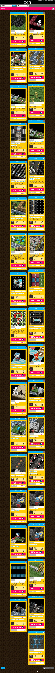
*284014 (23, 413)
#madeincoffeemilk (33, 652)
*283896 (41, 446)
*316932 (41, 115)
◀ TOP (3, 668)
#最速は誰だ (37, 253)
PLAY (18, 42)
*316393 (23, 268)
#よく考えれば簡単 (19, 218)
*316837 (41, 153)
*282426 (23, 630)
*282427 (41, 627)
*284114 (41, 375)
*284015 (41, 411)
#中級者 (17, 510)
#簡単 (39, 32)
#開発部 (21, 253)
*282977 (41, 519)
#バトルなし (22, 475)
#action (31, 32)
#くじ (36, 364)
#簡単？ (36, 400)
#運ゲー (39, 364)
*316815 (23, 156)
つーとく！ (23, 30)
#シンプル (21, 69)
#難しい (22, 32)
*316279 (41, 265)
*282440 (23, 594)
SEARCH (14, 5)
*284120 (23, 342)
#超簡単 (12, 253)
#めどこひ (13, 32)
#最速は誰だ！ (37, 141)
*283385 (23, 485)
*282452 (41, 591)
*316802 (41, 192)
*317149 (23, 44)
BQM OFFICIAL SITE (48, 668)
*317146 (41, 43)
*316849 (23, 118)
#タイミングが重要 (38, 290)
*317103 (41, 80)
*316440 (23, 228)
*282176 (41, 662)
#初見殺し (18, 32)
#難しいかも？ (14, 145)
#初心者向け (18, 328)
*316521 (41, 228)
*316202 (23, 303)
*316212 (41, 303)
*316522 (23, 193)
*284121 (41, 339)
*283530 (41, 483)
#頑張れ (36, 508)
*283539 (23, 450)
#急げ (36, 328)
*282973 (23, 521)
